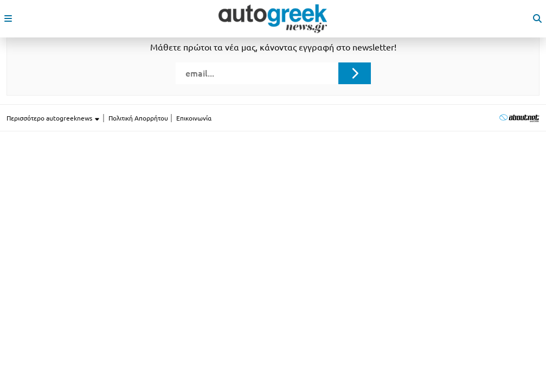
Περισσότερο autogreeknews (53, 118)
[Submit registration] (354, 73)
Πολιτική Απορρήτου (138, 118)
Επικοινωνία (193, 118)
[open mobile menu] (8, 18)
